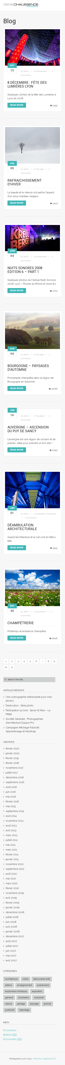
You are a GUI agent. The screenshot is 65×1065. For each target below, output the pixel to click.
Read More (16, 105)
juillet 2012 (12, 840)
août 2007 (11, 941)
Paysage (40, 169)
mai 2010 (11, 878)
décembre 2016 (15, 777)
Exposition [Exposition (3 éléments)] (37, 991)
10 (6, 667)
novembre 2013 (14, 820)
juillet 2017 (12, 772)
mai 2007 (11, 955)
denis (26, 71)
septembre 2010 (15, 869)
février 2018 (12, 763)
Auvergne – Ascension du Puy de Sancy (28, 429)
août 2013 (11, 825)
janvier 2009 (12, 907)
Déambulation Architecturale (22, 527)
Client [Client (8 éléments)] (25, 979)
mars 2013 (11, 835)
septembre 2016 (15, 782)
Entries (10, 1034)
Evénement (41, 71)
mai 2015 (11, 806)
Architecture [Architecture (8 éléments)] (11, 979)
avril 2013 (11, 830)
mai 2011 (10, 844)
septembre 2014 (15, 811)
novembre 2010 (15, 864)
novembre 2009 (15, 893)
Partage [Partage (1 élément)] (21, 1003)
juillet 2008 (12, 917)
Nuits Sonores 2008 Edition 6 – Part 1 (24, 270)
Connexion (10, 1030)
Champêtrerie (20, 623)
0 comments (31, 518)
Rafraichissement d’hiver (24, 182)
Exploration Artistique (46, 514)
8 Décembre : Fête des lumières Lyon (27, 84)
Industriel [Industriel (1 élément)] (39, 997)
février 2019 (12, 758)
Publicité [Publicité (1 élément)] (9, 1010)
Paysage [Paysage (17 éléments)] (34, 1003)
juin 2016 (11, 791)
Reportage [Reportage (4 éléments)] (24, 1010)
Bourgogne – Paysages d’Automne (28, 368)
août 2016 (11, 787)
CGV (54, 1058)
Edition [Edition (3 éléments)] (8, 985)
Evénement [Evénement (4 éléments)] (43, 985)
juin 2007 (11, 950)
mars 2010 (12, 883)
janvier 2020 (12, 753)
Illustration (41, 611)
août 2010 (11, 873)
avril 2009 (11, 897)
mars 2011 (11, 849)
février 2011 (12, 854)
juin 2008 (11, 922)
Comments (13, 1039)
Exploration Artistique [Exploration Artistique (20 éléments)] (16, 991)
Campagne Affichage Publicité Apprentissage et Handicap (22, 729)
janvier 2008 (13, 931)
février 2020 (12, 748)
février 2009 (12, 902)
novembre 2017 (14, 767)
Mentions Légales (41, 1058)
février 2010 (12, 888)
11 (12, 667)
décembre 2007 (15, 936)
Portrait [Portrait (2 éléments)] (47, 1003)
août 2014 (11, 816)
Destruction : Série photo (19, 705)
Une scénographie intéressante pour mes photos (29, 699)
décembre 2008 (15, 912)
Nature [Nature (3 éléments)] (8, 1003)
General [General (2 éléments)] (9, 997)
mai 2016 (11, 796)
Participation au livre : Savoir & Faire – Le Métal (28, 712)
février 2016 (12, 801)
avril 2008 (11, 926)
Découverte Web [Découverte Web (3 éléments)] (41, 979)
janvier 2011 (12, 859)
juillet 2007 (12, 946)
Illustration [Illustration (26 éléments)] (23, 997)
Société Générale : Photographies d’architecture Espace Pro (24, 721)
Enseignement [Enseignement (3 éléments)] (24, 985)
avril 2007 (11, 960)
